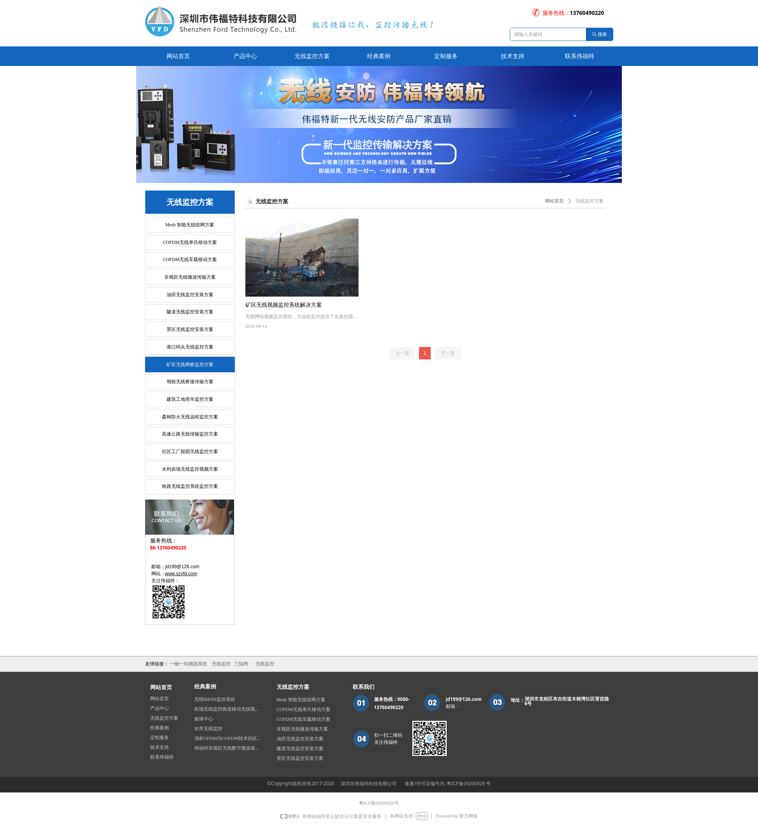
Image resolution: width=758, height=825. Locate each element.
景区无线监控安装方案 (190, 329)
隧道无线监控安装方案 (190, 312)
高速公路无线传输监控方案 (190, 434)
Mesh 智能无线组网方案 (190, 225)
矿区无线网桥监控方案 (190, 364)
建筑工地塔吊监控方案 (190, 399)
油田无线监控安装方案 (190, 294)
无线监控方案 (589, 201)
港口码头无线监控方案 (190, 347)
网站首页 (554, 201)
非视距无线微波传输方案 (190, 277)
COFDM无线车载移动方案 (190, 259)
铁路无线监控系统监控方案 (190, 486)
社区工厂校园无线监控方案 (190, 451)
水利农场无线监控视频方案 (190, 469)
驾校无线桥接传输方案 (190, 381)
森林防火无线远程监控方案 (190, 417)
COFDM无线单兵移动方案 (190, 242)
